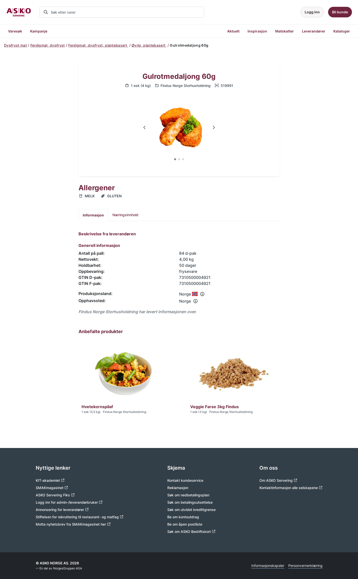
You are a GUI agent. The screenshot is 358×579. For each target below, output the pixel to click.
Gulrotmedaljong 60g (179, 76)
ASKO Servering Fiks (55, 495)
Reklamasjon (177, 488)
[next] (213, 127)
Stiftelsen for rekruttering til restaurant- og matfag (80, 517)
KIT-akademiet (50, 480)
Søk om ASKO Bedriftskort (191, 531)
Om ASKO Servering (278, 480)
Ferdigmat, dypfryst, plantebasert (98, 45)
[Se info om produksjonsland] (202, 294)
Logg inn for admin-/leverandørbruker (69, 502)
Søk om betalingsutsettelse (190, 502)
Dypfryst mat (15, 45)
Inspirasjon (257, 31)
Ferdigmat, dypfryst (47, 45)
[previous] (144, 127)
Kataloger (341, 31)
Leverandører (313, 31)
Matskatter (284, 31)
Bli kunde (340, 12)
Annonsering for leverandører (62, 509)
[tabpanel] (179, 273)
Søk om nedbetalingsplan (188, 495)
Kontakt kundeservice (185, 480)
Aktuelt (233, 31)
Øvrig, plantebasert (149, 45)
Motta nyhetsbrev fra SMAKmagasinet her (73, 524)
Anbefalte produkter (100, 331)
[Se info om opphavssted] (195, 301)
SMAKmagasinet (52, 488)
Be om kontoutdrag (183, 517)
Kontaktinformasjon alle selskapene (291, 488)
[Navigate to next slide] (213, 127)
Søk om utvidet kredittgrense (191, 509)
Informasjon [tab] (93, 215)
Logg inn (312, 12)
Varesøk (15, 31)
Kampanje (38, 31)
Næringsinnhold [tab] (125, 215)
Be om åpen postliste (184, 524)
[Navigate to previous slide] (144, 127)
